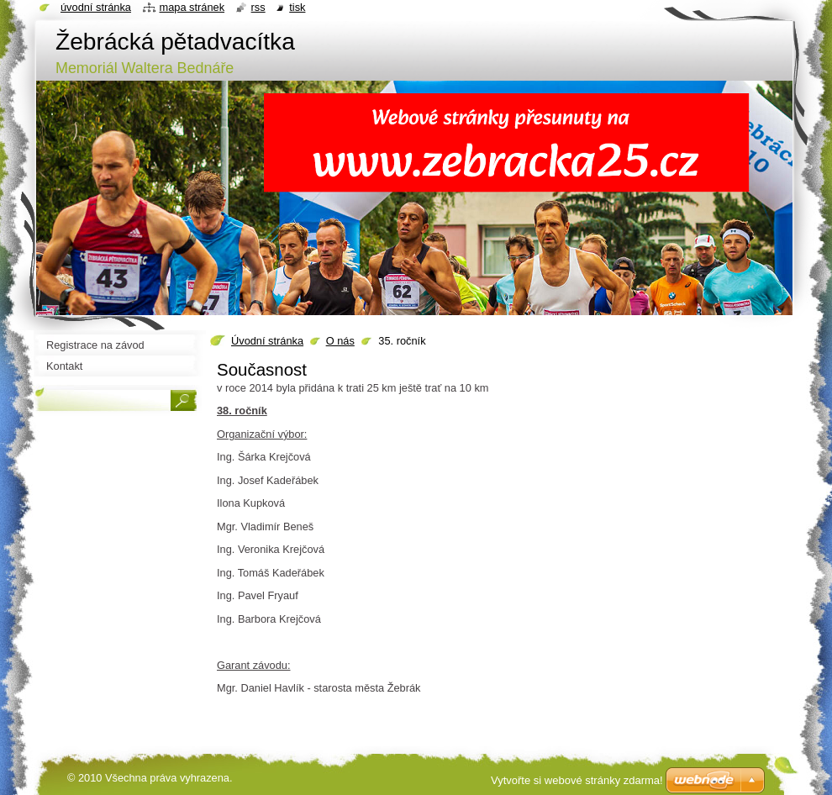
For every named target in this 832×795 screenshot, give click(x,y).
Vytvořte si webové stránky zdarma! (577, 780)
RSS (258, 7)
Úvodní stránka (267, 340)
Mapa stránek (192, 7)
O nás (340, 340)
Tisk (297, 7)
